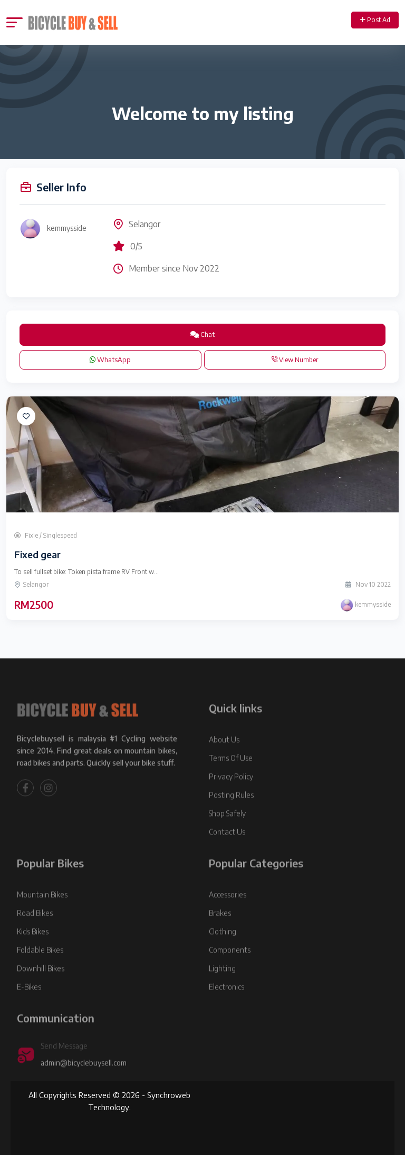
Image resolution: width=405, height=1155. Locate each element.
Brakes (220, 929)
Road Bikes (35, 929)
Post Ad (375, 20)
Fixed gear (37, 554)
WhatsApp (110, 359)
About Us (224, 756)
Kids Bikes (33, 948)
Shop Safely (227, 830)
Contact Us (227, 848)
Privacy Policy (231, 793)
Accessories (227, 911)
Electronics (226, 1003)
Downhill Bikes (40, 985)
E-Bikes (29, 1003)
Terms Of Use (231, 774)
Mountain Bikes (42, 911)
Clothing (222, 948)
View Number (294, 360)
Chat (202, 334)
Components (229, 966)
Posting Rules (231, 811)
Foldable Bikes (40, 966)
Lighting (222, 985)
